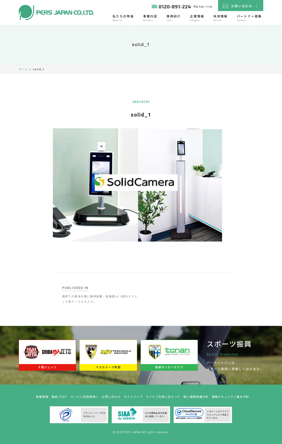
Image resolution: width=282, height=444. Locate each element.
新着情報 (42, 399)
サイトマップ (133, 399)
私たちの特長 (123, 18)
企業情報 (197, 18)
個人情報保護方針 (195, 399)
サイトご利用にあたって (163, 399)
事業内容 (150, 18)
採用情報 (220, 18)
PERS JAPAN (133, 434)
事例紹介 (174, 18)
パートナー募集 (249, 18)
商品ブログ (59, 399)
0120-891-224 (175, 6)
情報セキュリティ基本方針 (230, 399)
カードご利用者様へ (84, 399)
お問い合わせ (111, 399)
